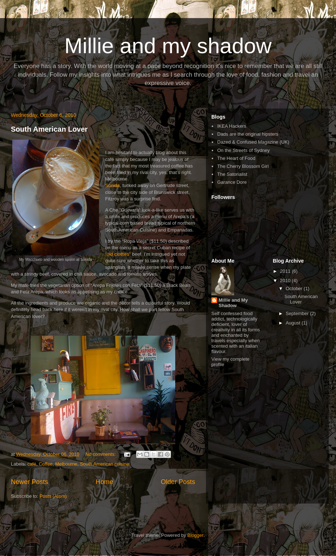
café (31, 464)
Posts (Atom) (53, 496)
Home (104, 481)
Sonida (112, 185)
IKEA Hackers (231, 126)
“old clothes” (118, 254)
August (294, 323)
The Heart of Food (236, 158)
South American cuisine (104, 464)
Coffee (45, 464)
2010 (286, 280)
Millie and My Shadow (233, 302)
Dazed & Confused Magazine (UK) (253, 142)
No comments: (101, 454)
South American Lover (49, 129)
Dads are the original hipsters (247, 134)
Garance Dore (232, 182)
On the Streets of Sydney (243, 150)
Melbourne (66, 464)
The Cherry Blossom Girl (242, 166)
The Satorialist (232, 174)
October (295, 288)
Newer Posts (29, 481)
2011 (286, 271)
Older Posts (178, 481)
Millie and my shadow (168, 46)
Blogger (195, 535)
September (298, 313)
